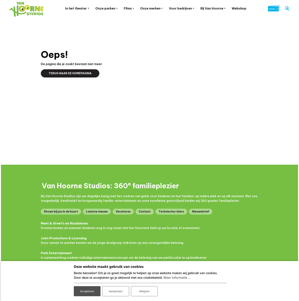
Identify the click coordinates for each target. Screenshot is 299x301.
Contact (145, 211)
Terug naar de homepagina (70, 73)
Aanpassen (116, 291)
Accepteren (87, 291)
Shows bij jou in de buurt (61, 211)
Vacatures (123, 211)
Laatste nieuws (97, 211)
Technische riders (171, 211)
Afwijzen (144, 291)
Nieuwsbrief (200, 211)
